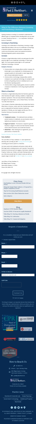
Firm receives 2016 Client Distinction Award (16, 193)
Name (4, 243)
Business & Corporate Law (12, 396)
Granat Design (21, 416)
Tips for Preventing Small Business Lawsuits (16, 191)
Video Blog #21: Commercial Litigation (14, 219)
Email (4, 262)
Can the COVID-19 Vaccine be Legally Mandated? (17, 211)
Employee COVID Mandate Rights (13, 209)
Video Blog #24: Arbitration (11, 216)
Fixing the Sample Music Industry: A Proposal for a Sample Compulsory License (18, 187)
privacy (21, 298)
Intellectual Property (26, 399)
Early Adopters (8, 196)
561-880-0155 (18, 156)
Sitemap (29, 413)
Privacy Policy (21, 413)
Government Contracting (11, 399)
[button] (14, 15)
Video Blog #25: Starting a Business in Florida (16, 214)
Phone (4, 252)
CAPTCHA (4, 280)
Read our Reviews (17, 20)
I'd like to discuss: (7, 272)
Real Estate (18, 402)
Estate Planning (26, 396)
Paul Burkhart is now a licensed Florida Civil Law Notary (17, 183)
